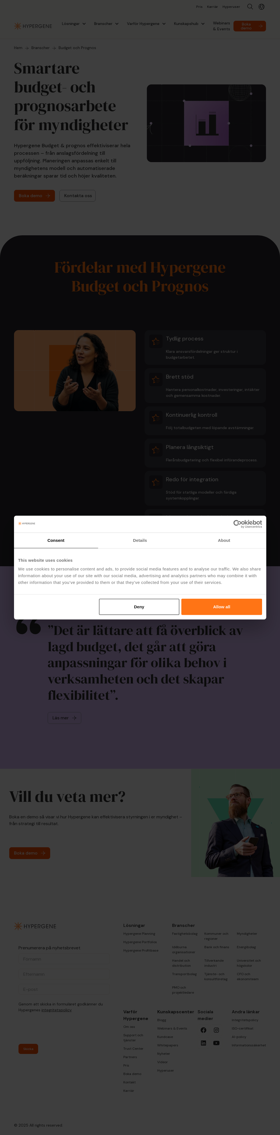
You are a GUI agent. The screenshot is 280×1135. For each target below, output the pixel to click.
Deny (139, 606)
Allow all (221, 606)
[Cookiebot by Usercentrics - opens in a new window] (237, 524)
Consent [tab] (55, 540)
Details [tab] (140, 540)
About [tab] (224, 540)
